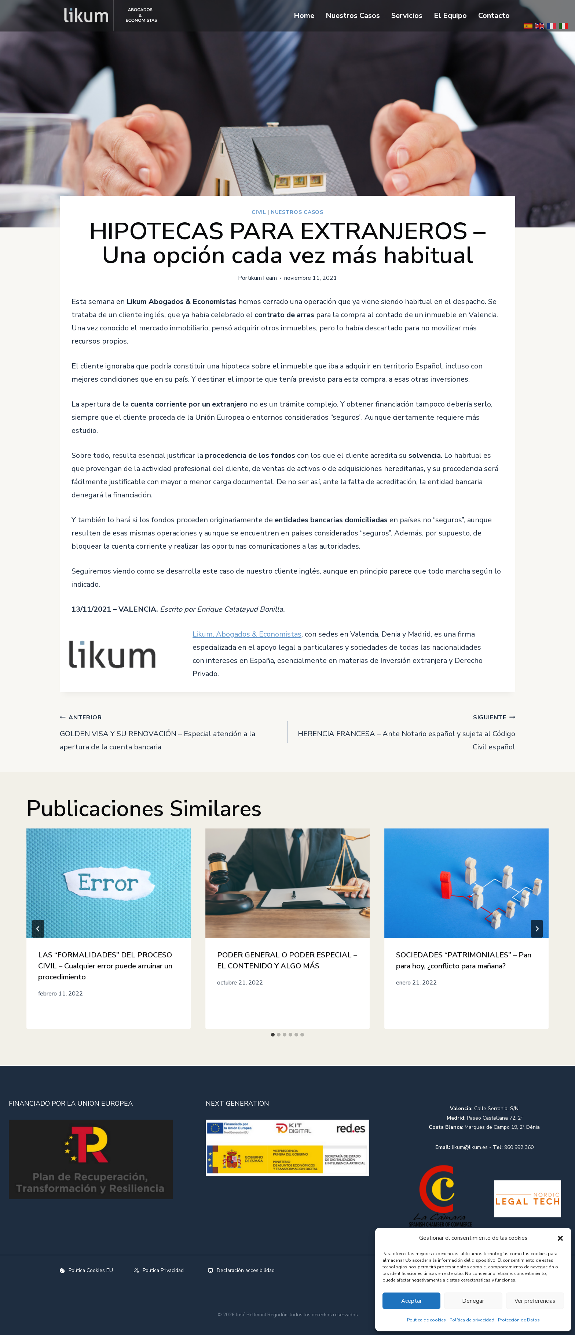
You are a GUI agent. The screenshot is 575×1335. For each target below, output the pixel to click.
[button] (560, 1238)
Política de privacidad (472, 1320)
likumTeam (262, 278)
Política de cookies (426, 1320)
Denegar (473, 1301)
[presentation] (108, 883)
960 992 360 (519, 1146)
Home (304, 16)
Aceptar (411, 1301)
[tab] (273, 1035)
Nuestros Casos (353, 16)
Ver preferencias (534, 1301)
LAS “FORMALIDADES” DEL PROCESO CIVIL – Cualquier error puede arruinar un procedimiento (105, 966)
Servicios (406, 16)
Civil (259, 212)
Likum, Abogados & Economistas (247, 634)
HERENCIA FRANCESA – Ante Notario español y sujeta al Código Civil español (405, 731)
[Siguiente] (537, 929)
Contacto (494, 16)
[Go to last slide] (38, 929)
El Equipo (450, 16)
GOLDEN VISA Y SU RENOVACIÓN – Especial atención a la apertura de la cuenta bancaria (170, 731)
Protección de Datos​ (519, 1320)
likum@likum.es (470, 1146)
